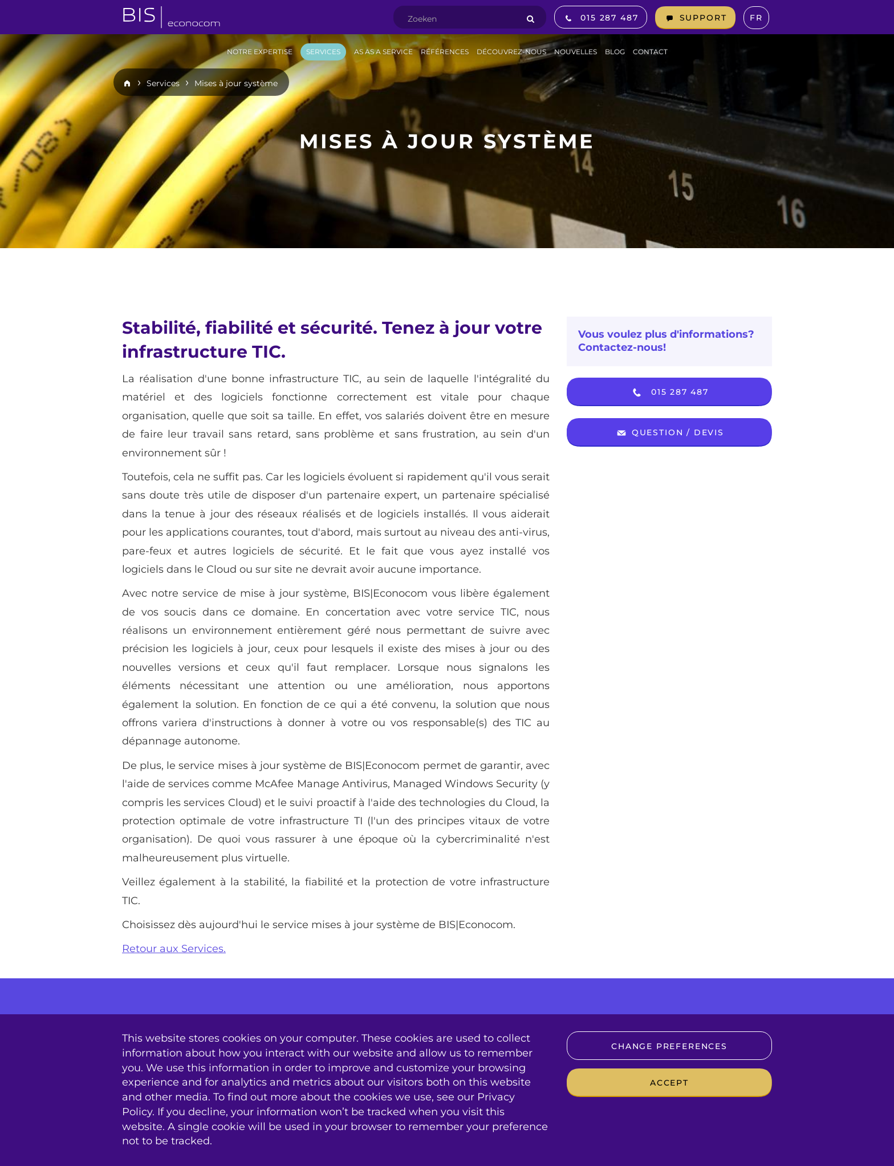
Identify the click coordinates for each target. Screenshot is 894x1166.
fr (756, 18)
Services (163, 83)
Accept (669, 1083)
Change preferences (669, 1046)
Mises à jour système (236, 83)
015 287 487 (669, 392)
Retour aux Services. (174, 948)
